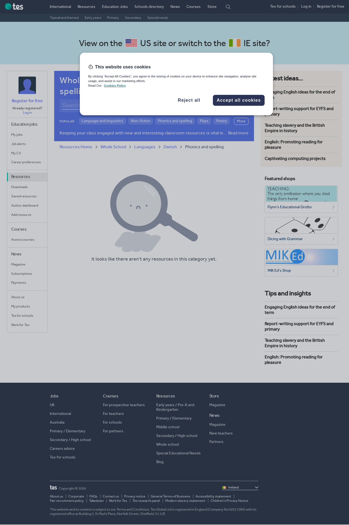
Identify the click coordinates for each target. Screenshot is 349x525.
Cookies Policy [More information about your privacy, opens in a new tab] (115, 85)
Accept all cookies (239, 100)
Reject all (189, 100)
